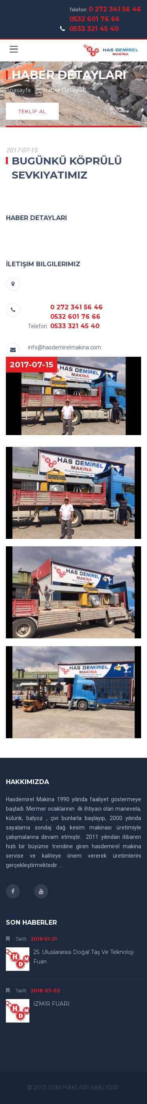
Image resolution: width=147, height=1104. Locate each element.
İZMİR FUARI (51, 1003)
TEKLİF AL (32, 111)
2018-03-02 (45, 991)
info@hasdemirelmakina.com (64, 347)
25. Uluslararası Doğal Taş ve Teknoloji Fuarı (83, 957)
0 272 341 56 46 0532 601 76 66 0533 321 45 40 (105, 19)
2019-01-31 (44, 939)
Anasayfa (18, 90)
